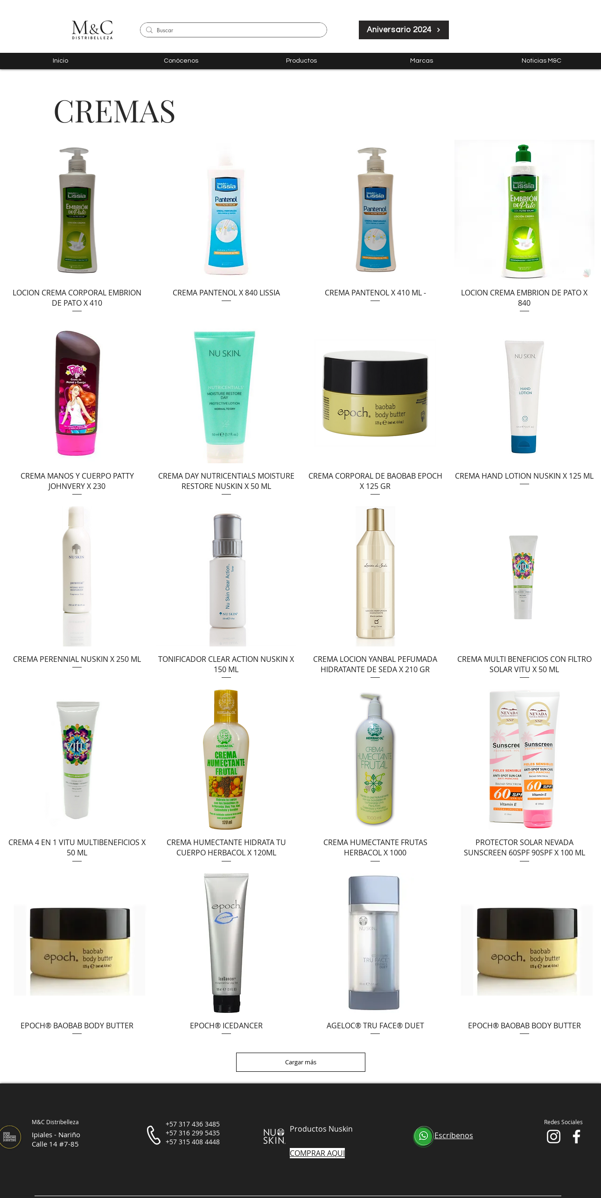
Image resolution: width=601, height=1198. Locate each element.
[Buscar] (232, 30)
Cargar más (300, 1062)
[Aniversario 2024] (404, 30)
